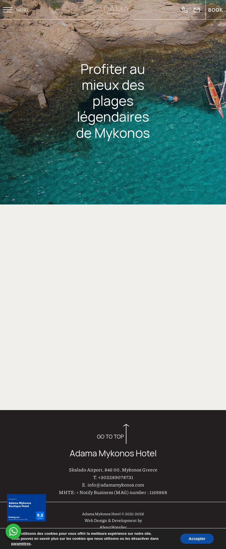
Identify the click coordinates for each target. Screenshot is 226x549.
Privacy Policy (207, 535)
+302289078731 (115, 476)
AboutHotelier (113, 526)
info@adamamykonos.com (116, 483)
